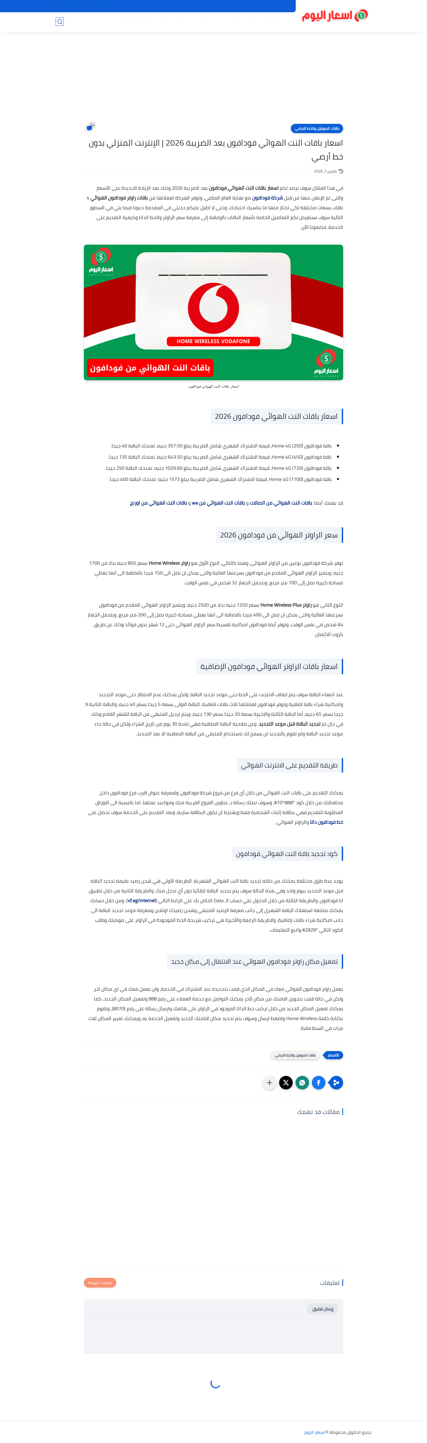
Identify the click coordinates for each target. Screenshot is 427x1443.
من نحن (248, 6)
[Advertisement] (213, 82)
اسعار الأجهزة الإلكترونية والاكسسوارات (152, 22)
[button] (318, 1082)
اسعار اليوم (314, 1432)
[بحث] (60, 22)
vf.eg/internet (142, 900)
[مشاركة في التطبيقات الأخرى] (269, 1082)
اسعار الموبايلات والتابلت (267, 22)
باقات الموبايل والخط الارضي (317, 128)
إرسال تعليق (322, 1309)
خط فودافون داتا (326, 822)
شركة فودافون (267, 197)
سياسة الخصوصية (275, 6)
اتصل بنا (229, 6)
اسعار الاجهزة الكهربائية (217, 22)
